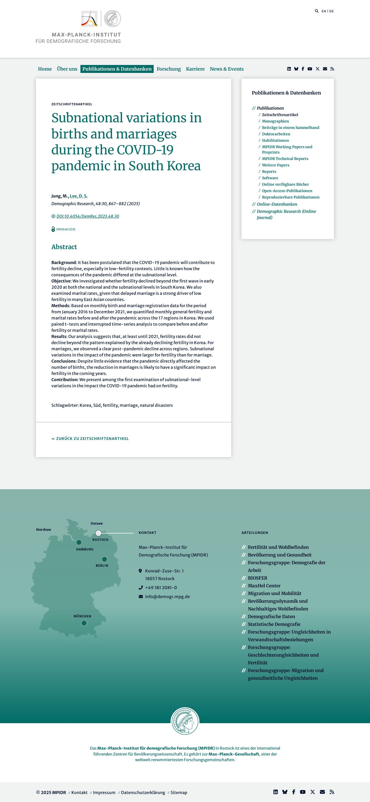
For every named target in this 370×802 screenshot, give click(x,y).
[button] (317, 10)
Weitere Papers (275, 165)
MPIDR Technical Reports (285, 158)
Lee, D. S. (79, 196)
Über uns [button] (67, 69)
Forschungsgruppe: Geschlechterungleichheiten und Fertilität (283, 655)
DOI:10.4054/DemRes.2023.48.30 (88, 216)
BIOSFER (257, 578)
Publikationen (270, 108)
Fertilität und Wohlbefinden (278, 547)
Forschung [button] (169, 69)
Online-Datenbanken (277, 204)
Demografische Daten (271, 616)
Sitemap (179, 792)
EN (324, 11)
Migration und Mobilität (274, 593)
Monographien (275, 121)
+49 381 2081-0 (161, 587)
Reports (269, 171)
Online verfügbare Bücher (285, 184)
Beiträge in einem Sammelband (290, 127)
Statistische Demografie (274, 624)
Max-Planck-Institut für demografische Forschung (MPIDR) (156, 748)
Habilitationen (275, 140)
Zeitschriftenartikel (280, 114)
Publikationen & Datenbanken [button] (117, 69)
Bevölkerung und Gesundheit (280, 555)
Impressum (104, 792)
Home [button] (45, 69)
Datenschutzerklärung (143, 792)
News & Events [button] (227, 69)
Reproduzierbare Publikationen (291, 197)
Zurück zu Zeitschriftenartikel (92, 438)
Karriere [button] (195, 69)
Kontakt (79, 792)
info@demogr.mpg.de (167, 596)
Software (270, 178)
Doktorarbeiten (276, 134)
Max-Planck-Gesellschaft (234, 754)
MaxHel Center (264, 586)
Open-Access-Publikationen (287, 190)
